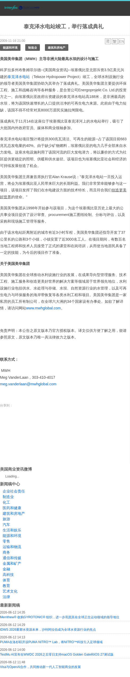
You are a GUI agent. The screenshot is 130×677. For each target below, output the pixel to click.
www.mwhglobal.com (43, 308)
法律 (6, 597)
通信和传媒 (12, 558)
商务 (6, 552)
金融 (6, 569)
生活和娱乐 (12, 530)
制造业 (32, 47)
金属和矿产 (12, 563)
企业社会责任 (14, 491)
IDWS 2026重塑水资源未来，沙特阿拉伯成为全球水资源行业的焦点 (48, 629)
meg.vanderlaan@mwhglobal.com (28, 384)
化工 (6, 502)
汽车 (6, 524)
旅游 (6, 519)
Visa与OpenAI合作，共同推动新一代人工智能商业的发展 (40, 667)
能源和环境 (10, 47)
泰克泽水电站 (18, 77)
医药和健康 (12, 508)
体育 (6, 580)
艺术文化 (10, 591)
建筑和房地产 (56, 47)
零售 (6, 541)
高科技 (8, 574)
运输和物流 (12, 547)
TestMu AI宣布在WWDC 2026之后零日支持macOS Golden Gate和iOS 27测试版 (57, 654)
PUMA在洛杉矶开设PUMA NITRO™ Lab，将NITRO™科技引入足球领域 (51, 642)
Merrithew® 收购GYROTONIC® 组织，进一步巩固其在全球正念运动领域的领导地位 (59, 617)
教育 (6, 586)
